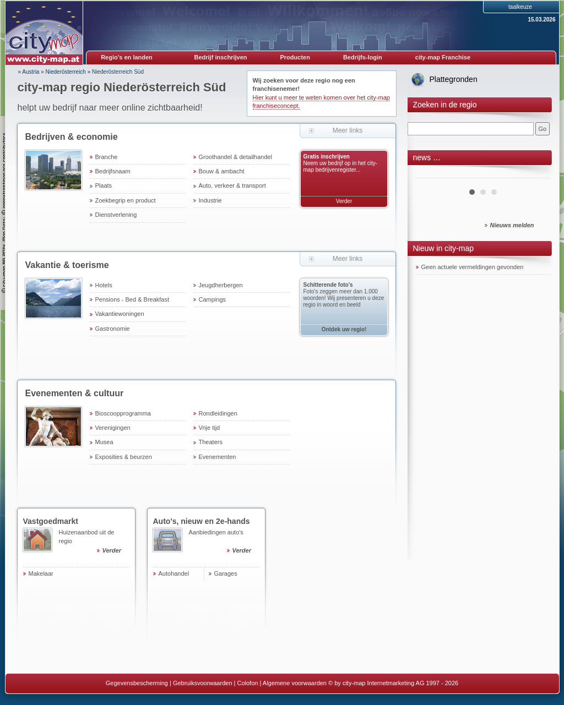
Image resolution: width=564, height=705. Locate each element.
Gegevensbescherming (137, 683)
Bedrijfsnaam (113, 171)
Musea (104, 442)
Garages (225, 573)
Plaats (103, 185)
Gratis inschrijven (326, 157)
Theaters (211, 442)
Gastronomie (112, 328)
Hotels (103, 285)
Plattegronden (454, 79)
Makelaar (41, 573)
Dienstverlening (116, 214)
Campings (212, 299)
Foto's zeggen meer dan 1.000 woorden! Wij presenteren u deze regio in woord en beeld (343, 298)
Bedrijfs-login (362, 57)
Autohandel (174, 573)
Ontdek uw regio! (344, 329)
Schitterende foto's (328, 285)
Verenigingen (113, 427)
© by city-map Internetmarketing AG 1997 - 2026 (393, 683)
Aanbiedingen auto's (224, 543)
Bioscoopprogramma (123, 413)
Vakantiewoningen (119, 313)
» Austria (29, 72)
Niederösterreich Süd (118, 72)
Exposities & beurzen (123, 456)
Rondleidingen (218, 413)
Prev (430, 174)
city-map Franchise (442, 57)
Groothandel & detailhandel (235, 157)
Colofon (247, 683)
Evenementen (217, 456)
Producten (295, 57)
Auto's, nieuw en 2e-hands (201, 521)
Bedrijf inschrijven (220, 57)
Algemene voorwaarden (295, 683)
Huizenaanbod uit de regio (94, 543)
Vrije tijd (209, 427)
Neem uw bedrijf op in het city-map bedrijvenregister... (340, 166)
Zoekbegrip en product (125, 200)
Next (536, 174)
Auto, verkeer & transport (232, 185)
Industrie (210, 200)
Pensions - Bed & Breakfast (132, 299)
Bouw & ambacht (222, 171)
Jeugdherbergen (221, 285)
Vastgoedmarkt (50, 521)
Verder (344, 201)
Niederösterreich (66, 72)
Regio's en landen (127, 57)
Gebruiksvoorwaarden (202, 683)
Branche (106, 157)
